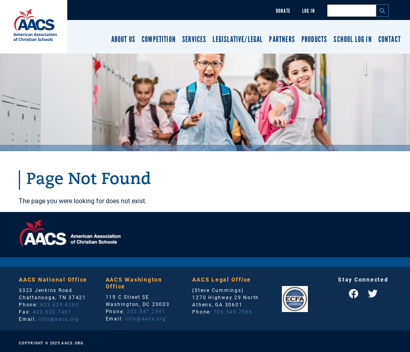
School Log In (353, 39)
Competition (159, 39)
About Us (123, 39)
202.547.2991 (146, 311)
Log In (308, 11)
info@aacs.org (58, 319)
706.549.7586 (233, 311)
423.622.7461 (52, 311)
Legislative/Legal (238, 39)
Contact (389, 39)
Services (194, 39)
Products (314, 39)
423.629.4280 (59, 304)
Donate (283, 11)
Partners (282, 39)
